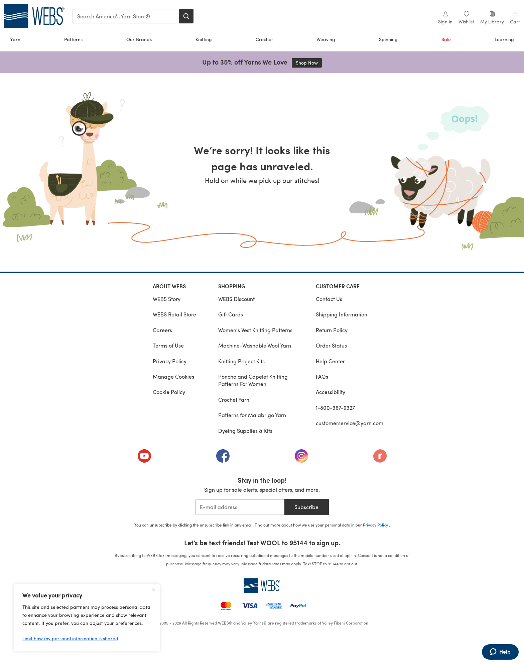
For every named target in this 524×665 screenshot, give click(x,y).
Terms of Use (168, 345)
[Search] (186, 16)
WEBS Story (166, 298)
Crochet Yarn (233, 399)
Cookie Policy (169, 391)
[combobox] (126, 16)
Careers (162, 330)
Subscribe (306, 506)
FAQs (322, 376)
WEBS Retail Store (174, 314)
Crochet (264, 39)
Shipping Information (341, 314)
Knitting (203, 39)
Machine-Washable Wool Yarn (254, 345)
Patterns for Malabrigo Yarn (252, 414)
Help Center (330, 361)
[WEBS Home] (262, 585)
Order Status (331, 345)
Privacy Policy (169, 361)
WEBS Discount (236, 298)
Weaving (325, 39)
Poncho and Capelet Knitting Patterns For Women (253, 380)
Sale (446, 39)
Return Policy (332, 330)
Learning (504, 39)
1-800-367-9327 (335, 407)
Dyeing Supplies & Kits (245, 430)
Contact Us (329, 298)
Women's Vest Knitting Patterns (255, 330)
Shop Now (309, 63)
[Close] (153, 590)
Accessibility (330, 391)
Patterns (73, 39)
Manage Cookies (173, 376)
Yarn (15, 39)
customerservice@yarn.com (349, 422)
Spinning (388, 39)
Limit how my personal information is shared (70, 638)
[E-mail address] (239, 507)
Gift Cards (230, 314)
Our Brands (139, 39)
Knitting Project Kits (241, 361)
